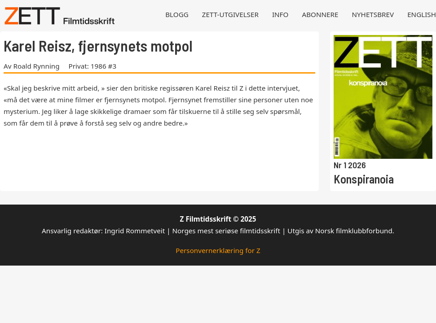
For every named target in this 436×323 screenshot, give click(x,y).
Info (280, 14)
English (421, 14)
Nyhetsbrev (373, 14)
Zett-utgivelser (230, 14)
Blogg (177, 14)
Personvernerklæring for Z (218, 250)
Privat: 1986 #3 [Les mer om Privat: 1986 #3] (93, 65)
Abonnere (320, 14)
